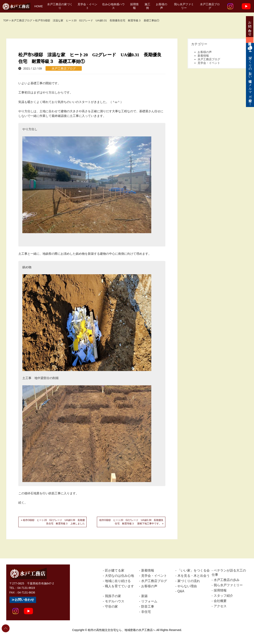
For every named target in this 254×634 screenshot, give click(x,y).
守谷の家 (111, 606)
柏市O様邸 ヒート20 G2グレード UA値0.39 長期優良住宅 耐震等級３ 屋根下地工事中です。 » (131, 522)
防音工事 (147, 606)
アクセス (220, 606)
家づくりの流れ (188, 581)
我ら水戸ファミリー (184, 6)
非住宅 (146, 611)
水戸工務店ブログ (210, 6)
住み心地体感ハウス (113, 6)
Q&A (180, 591)
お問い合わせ (24, 599)
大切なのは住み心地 (119, 575)
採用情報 (134, 6)
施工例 (147, 6)
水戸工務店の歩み (226, 580)
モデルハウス (114, 601)
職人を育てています (119, 586)
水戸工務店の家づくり (60, 6)
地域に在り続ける (118, 581)
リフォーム (149, 601)
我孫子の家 (113, 596)
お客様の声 (161, 6)
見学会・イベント (87, 6)
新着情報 (203, 55)
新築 (144, 596)
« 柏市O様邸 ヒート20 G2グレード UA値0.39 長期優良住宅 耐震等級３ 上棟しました (53, 522)
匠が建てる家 (114, 570)
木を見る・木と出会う (193, 575)
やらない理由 (187, 586)
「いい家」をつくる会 (193, 570)
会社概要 (220, 601)
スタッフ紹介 (223, 595)
